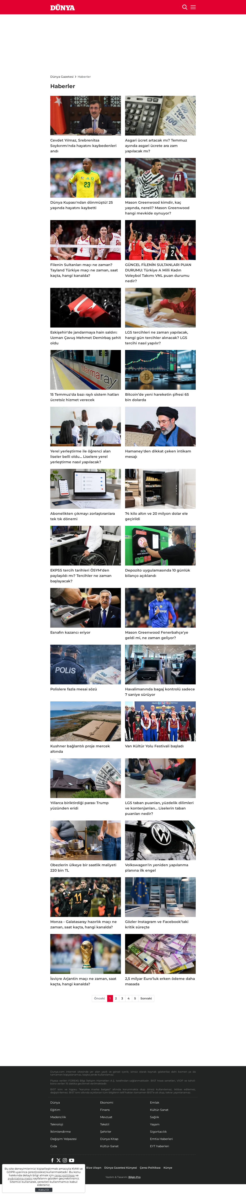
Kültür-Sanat (159, 1110)
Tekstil (104, 1124)
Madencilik (58, 1117)
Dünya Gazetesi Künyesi (120, 1167)
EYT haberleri (159, 1146)
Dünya (55, 1102)
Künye (168, 1167)
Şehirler (105, 1131)
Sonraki (146, 998)
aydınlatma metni (20, 1178)
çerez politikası (64, 1175)
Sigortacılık (158, 1131)
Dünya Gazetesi (62, 77)
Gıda (53, 1146)
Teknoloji (56, 1124)
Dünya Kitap (109, 1139)
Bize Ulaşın (93, 1167)
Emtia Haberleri (161, 1139)
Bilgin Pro (134, 1177)
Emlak (154, 1102)
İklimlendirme (60, 1131)
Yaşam (155, 1124)
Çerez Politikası (150, 1167)
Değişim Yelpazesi (63, 1139)
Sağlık (154, 1117)
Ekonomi (106, 1102)
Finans (105, 1110)
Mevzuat (106, 1117)
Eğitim (55, 1110)
